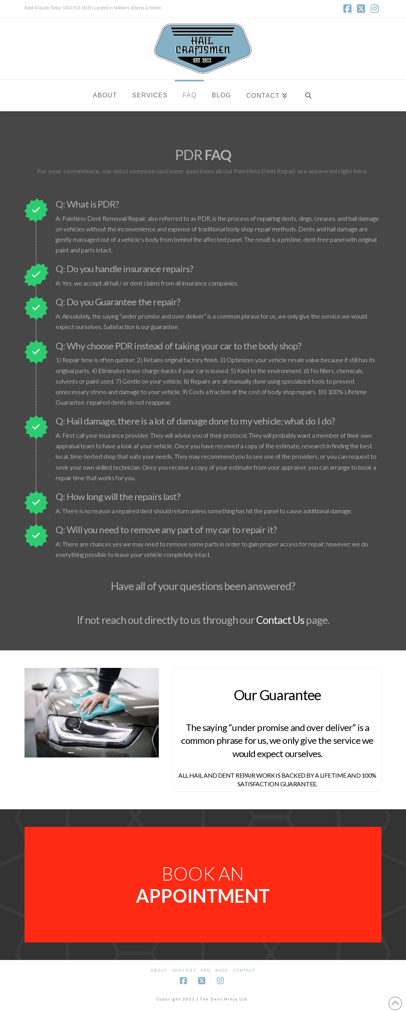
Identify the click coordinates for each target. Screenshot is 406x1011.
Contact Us (280, 619)
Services (184, 970)
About (159, 970)
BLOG (221, 970)
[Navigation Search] (308, 95)
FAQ (206, 970)
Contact (244, 970)
